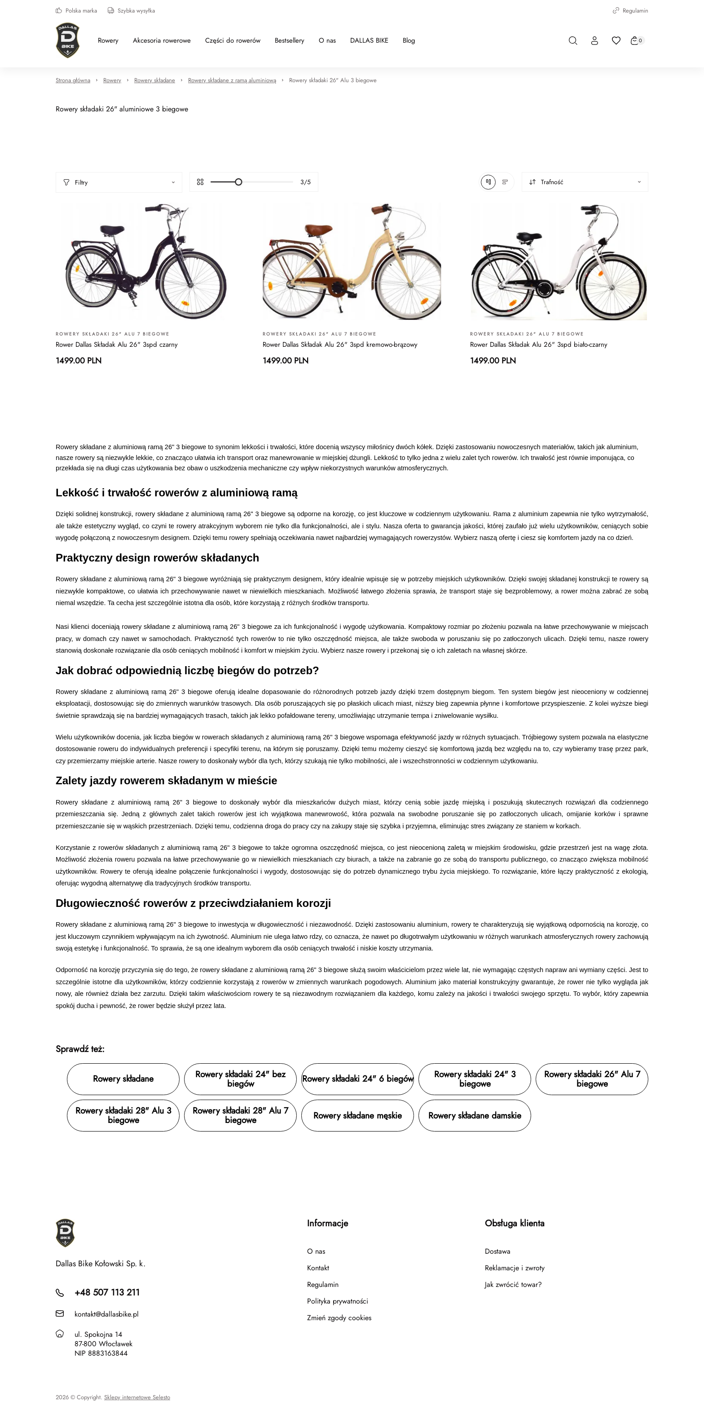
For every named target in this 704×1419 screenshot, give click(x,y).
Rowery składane (154, 80)
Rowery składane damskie (474, 1115)
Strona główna (73, 80)
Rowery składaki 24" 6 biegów (358, 1078)
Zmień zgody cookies (339, 1318)
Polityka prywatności (337, 1301)
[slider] (238, 182)
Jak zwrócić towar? (513, 1284)
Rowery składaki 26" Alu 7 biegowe (592, 1079)
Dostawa (497, 1251)
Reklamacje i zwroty (515, 1268)
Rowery (112, 80)
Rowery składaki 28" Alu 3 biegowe (123, 1115)
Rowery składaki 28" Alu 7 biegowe (240, 1115)
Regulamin (630, 10)
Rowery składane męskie (357, 1115)
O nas (316, 1251)
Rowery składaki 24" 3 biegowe (474, 1079)
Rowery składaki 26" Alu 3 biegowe (333, 80)
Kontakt (318, 1268)
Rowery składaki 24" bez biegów (240, 1079)
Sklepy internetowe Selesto (137, 1397)
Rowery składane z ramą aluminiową (232, 80)
